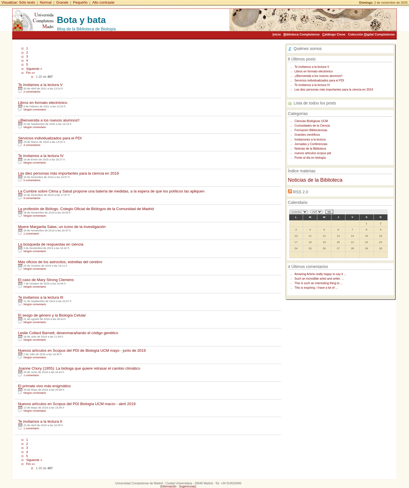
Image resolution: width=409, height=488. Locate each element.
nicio (277, 34)
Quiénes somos (308, 48)
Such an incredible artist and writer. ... (319, 278)
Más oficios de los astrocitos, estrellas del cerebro (60, 262)
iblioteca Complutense (301, 34)
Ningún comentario (34, 109)
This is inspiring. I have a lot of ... (316, 287)
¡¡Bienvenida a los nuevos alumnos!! (49, 120)
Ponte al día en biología (310, 157)
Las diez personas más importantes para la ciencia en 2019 (68, 173)
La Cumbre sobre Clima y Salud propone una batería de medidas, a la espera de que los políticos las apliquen (111, 191)
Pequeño (80, 2)
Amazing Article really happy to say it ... (320, 274)
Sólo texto (27, 2)
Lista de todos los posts (315, 103)
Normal (45, 2)
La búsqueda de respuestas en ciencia (50, 244)
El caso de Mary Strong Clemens (46, 280)
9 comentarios (31, 198)
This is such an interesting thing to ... (319, 283)
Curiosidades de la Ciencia (312, 125)
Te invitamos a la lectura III (40, 297)
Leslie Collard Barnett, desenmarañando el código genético (68, 333)
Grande (62, 2)
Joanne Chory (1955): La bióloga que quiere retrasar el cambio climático (79, 368)
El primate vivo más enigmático (44, 386)
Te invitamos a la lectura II (40, 421)
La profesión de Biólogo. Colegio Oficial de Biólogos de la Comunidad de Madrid (86, 209)
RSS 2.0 (300, 192)
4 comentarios (31, 144)
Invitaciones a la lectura (310, 139)
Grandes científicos (307, 134)
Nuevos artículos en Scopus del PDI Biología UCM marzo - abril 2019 (76, 404)
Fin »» (30, 72)
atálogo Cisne (333, 34)
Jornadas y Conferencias (311, 144)
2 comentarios (31, 91)
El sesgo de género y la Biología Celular (52, 315)
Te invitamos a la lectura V (40, 85)
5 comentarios (31, 180)
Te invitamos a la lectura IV (41, 156)
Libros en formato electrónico (42, 102)
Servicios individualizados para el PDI (50, 138)
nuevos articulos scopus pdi (313, 153)
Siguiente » (34, 68)
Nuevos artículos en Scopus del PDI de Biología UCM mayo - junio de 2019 (82, 350)
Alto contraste (103, 2)
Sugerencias (187, 486)
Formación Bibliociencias (311, 130)
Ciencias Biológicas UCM (311, 121)
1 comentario (31, 233)
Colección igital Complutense (371, 34)
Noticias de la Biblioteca (310, 148)
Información (168, 486)
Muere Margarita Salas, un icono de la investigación (62, 227)
